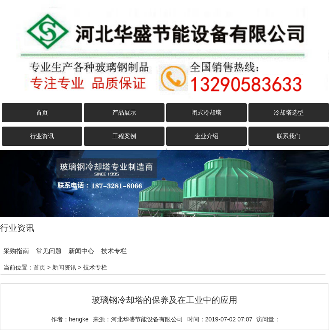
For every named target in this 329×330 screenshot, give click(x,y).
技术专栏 (114, 250)
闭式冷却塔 (206, 112)
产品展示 (124, 112)
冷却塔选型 (289, 112)
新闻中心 (81, 250)
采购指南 (16, 250)
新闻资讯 (64, 267)
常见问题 (49, 250)
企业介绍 (206, 136)
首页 (42, 112)
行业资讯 (42, 136)
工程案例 (124, 136)
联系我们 (289, 136)
